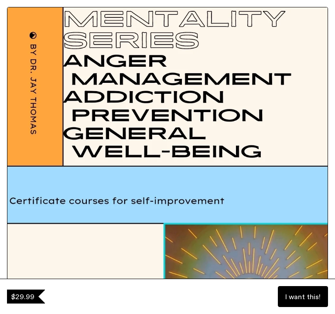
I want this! (303, 296)
